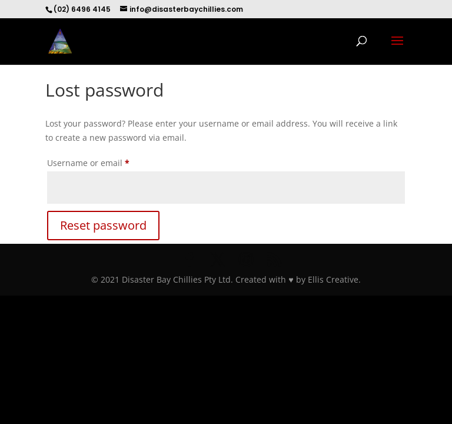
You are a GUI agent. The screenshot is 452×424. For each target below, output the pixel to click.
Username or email (106, 161)
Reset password (103, 225)
